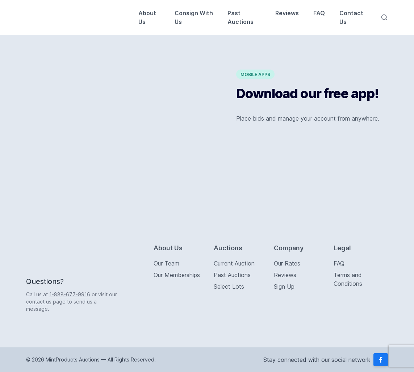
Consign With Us (194, 17)
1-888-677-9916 (69, 294)
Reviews (287, 13)
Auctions (228, 248)
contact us (38, 301)
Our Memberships (177, 275)
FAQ (319, 13)
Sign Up (284, 286)
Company (289, 248)
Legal (342, 248)
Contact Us (351, 17)
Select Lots (229, 286)
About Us (147, 17)
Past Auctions (240, 17)
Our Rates (287, 263)
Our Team (166, 263)
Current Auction (234, 263)
